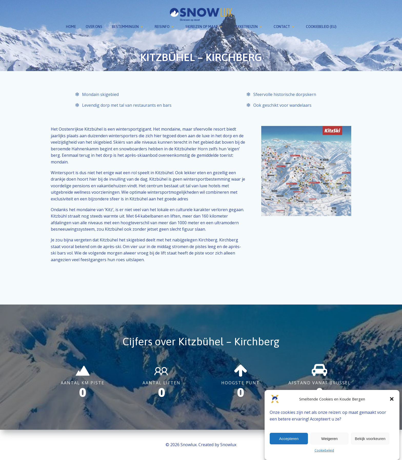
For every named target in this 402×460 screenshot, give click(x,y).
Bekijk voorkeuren (370, 438)
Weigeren (329, 438)
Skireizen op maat (204, 27)
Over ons (94, 27)
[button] (391, 399)
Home (71, 27)
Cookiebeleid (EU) (321, 27)
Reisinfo (165, 27)
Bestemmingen (128, 27)
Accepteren (288, 438)
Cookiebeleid (324, 450)
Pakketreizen (249, 27)
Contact (285, 27)
